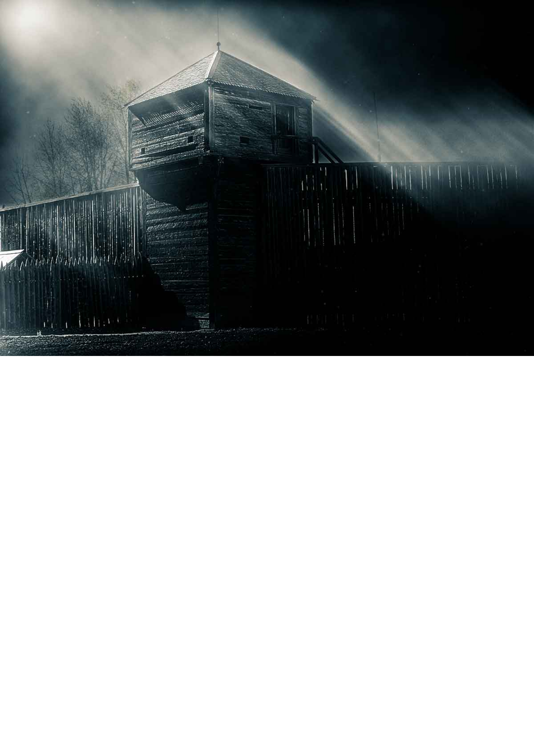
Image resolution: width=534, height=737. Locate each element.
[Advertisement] (267, 323)
